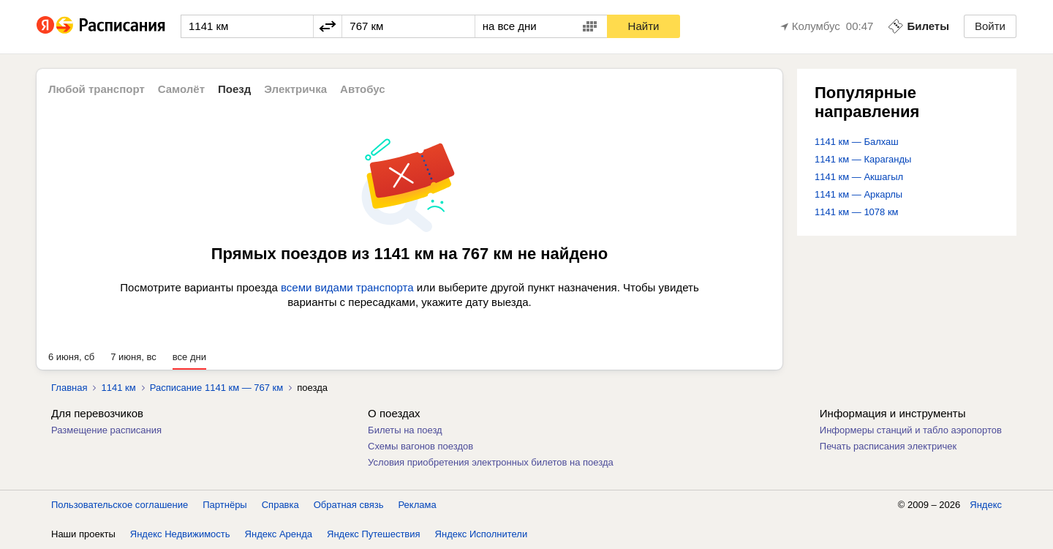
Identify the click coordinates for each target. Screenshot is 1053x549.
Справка (280, 504)
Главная (69, 387)
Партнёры (224, 504)
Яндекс (986, 504)
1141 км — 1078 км (857, 211)
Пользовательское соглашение (119, 504)
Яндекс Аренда (278, 534)
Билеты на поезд (405, 430)
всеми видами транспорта (347, 287)
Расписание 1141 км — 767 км (217, 387)
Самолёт (181, 89)
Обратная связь (349, 504)
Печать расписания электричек (888, 446)
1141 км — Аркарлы (858, 194)
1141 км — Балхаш (857, 141)
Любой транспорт (96, 89)
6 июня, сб (71, 356)
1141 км (118, 387)
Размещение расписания (106, 430)
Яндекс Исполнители (481, 534)
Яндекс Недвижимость (180, 534)
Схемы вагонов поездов (420, 446)
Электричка (295, 89)
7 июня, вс (133, 356)
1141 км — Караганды (863, 159)
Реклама (418, 504)
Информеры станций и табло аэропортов (911, 430)
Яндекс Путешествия (373, 534)
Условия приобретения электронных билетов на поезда (491, 462)
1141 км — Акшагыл (859, 176)
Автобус (362, 89)
